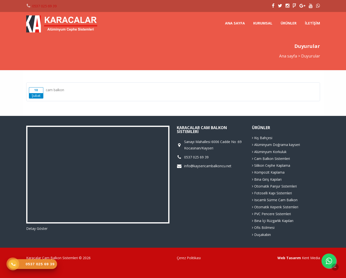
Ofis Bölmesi (263, 227)
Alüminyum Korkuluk (269, 151)
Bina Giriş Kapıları (267, 179)
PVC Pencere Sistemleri (271, 213)
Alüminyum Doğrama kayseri (276, 144)
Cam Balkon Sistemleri (271, 158)
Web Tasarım (289, 258)
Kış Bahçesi (262, 137)
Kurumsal (262, 23)
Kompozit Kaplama (268, 172)
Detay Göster (37, 228)
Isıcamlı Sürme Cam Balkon (275, 200)
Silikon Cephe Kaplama (271, 165)
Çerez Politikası (189, 258)
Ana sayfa (235, 23)
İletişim (312, 23)
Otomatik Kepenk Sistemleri (275, 207)
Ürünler (289, 23)
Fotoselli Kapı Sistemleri (272, 193)
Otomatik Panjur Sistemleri (274, 186)
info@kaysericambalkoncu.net (207, 166)
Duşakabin (261, 234)
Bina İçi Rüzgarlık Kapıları (272, 220)
